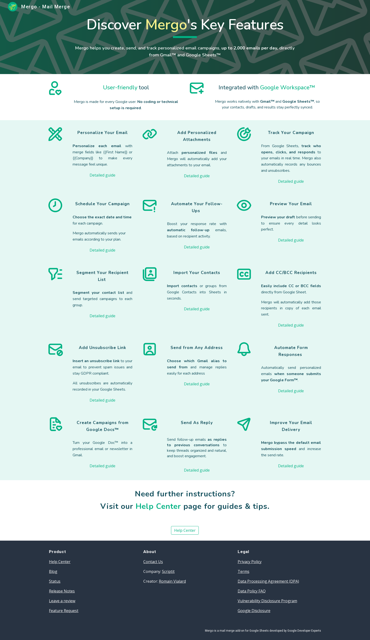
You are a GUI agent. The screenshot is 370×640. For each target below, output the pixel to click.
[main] (185, 27)
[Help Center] (184, 530)
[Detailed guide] (102, 175)
